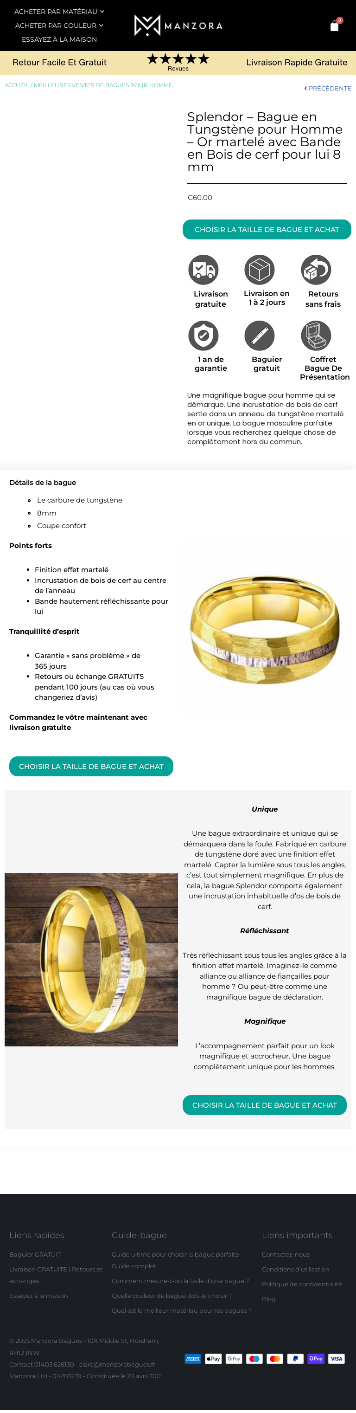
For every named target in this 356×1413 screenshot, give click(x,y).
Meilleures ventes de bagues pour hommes (105, 85)
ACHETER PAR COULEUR (59, 25)
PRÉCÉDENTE (327, 88)
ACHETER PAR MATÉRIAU (59, 12)
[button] (267, 230)
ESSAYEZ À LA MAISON (59, 39)
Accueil (17, 85)
